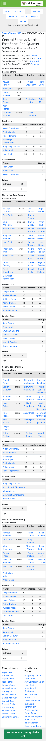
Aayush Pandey (10, 342)
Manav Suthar (8, 713)
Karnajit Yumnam (33, 700)
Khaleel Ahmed (10, 295)
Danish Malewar (10, 334)
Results (23, 16)
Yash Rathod (8, 615)
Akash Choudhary (11, 128)
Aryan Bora (30, 719)
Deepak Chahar (10, 291)
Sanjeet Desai (8, 701)
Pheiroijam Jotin (10, 132)
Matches (37, 11)
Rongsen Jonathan (11, 146)
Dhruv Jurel (7, 691)
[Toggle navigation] (4, 3)
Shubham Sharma (11, 310)
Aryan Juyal (8, 88)
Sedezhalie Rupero (33, 716)
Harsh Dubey (9, 306)
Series (8, 11)
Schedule (19, 11)
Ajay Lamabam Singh (34, 681)
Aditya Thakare (9, 303)
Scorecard (33, 55)
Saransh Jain (8, 632)
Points (23, 21)
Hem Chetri (8, 154)
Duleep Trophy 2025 (11, 33)
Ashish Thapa (9, 228)
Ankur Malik (8, 150)
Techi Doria (8, 215)
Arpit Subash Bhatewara (14, 487)
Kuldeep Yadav (9, 299)
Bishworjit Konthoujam (13, 495)
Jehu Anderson (9, 491)
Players (34, 16)
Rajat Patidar (8, 323)
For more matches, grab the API (23, 734)
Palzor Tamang (9, 136)
